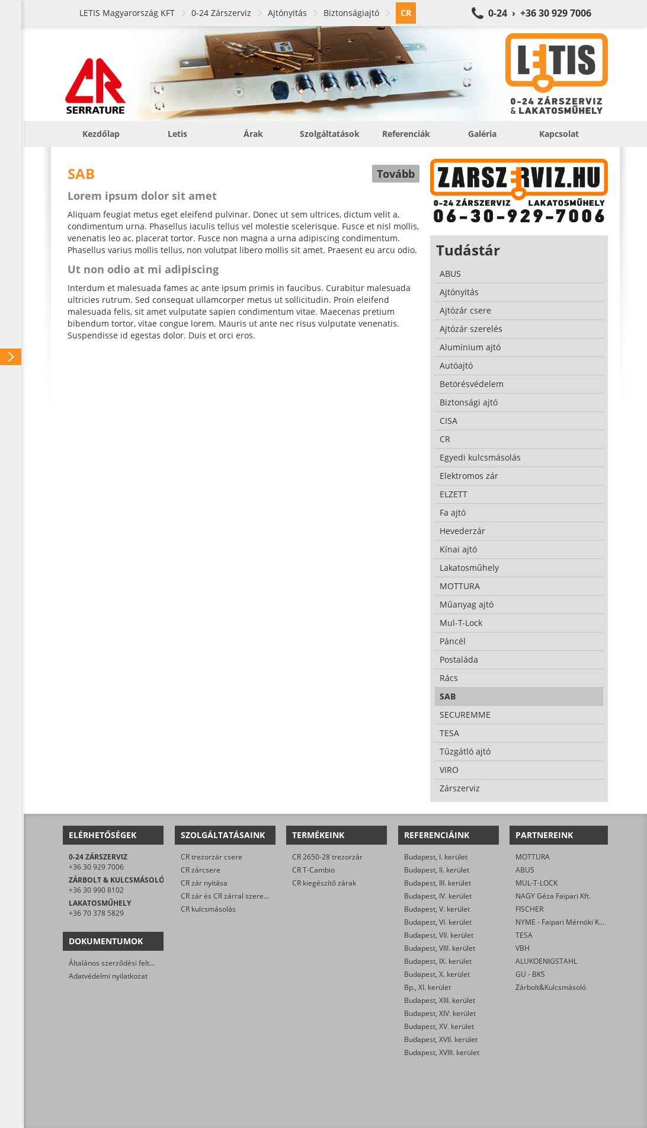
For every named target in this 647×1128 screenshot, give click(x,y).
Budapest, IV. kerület (438, 896)
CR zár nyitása (204, 883)
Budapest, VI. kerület (438, 922)
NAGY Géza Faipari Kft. (553, 896)
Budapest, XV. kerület (439, 1026)
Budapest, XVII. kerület (441, 1039)
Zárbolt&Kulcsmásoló (550, 987)
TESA (524, 935)
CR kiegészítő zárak (324, 883)
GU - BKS (530, 974)
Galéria (482, 133)
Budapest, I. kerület (435, 857)
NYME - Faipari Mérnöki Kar (560, 922)
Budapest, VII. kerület (438, 935)
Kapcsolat (559, 133)
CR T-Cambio (313, 870)
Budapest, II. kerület (436, 870)
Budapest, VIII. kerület (439, 948)
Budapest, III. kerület (437, 883)
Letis (177, 133)
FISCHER (529, 909)
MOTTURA (532, 857)
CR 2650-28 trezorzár (327, 857)
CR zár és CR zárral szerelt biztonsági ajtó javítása (263, 896)
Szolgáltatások (330, 133)
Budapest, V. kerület (437, 909)
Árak (253, 133)
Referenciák (406, 133)
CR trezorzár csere (211, 857)
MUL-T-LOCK (536, 883)
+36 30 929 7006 (96, 867)
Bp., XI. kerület (427, 987)
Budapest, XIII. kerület (439, 1000)
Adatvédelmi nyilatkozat (108, 976)
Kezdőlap (101, 133)
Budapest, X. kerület (437, 974)
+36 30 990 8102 (96, 890)
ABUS (524, 870)
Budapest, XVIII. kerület (441, 1052)
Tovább (396, 174)
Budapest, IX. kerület (438, 961)
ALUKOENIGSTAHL (546, 961)
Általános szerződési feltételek (119, 963)
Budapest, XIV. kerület (440, 1013)
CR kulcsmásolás (208, 909)
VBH (522, 948)
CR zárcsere (200, 870)
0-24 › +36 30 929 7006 (539, 13)
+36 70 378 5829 (96, 913)
